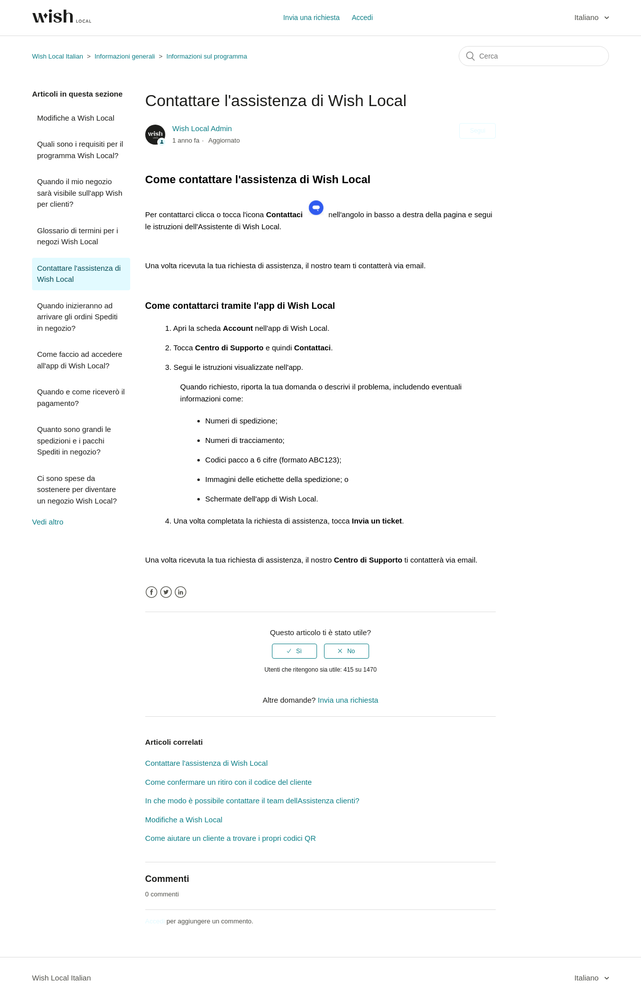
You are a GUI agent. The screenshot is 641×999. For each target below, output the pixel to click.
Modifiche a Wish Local (75, 118)
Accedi (155, 921)
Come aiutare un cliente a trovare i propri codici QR (230, 838)
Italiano (587, 17)
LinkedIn (180, 592)
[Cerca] (534, 56)
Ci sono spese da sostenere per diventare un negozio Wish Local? (77, 489)
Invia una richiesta (311, 18)
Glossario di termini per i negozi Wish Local (77, 236)
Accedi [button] (362, 18)
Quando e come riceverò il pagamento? (81, 397)
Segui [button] (477, 130)
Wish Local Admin (202, 128)
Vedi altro (48, 522)
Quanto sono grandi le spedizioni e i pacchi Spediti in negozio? (74, 440)
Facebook (151, 592)
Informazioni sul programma (206, 56)
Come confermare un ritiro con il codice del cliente (228, 782)
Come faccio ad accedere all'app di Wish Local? (79, 360)
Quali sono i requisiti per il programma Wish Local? (80, 150)
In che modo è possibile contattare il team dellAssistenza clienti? (252, 800)
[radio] (294, 651)
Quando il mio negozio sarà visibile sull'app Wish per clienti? (79, 192)
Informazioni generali (125, 56)
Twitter (166, 592)
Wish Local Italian (57, 56)
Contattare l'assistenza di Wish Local (79, 274)
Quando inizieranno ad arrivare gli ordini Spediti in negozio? (77, 316)
